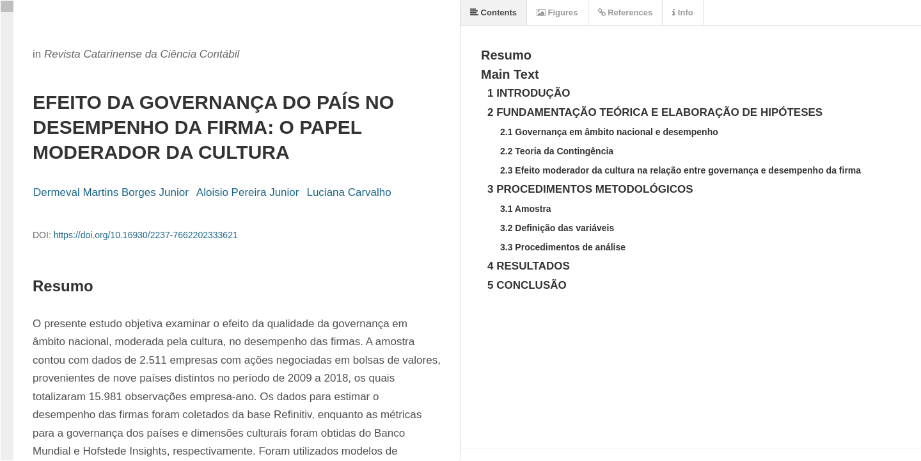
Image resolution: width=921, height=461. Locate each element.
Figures (557, 12)
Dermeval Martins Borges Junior (111, 192)
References (625, 12)
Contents (493, 12)
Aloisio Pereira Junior (247, 192)
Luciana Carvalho (348, 192)
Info (682, 12)
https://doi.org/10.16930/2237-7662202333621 (146, 235)
